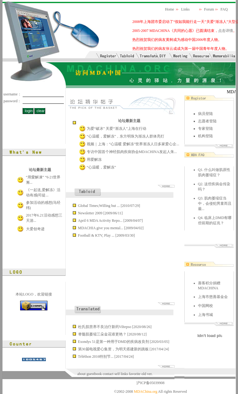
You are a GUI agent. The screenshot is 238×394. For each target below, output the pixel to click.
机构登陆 (205, 136)
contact (108, 374)
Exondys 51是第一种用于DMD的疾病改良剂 (114, 341)
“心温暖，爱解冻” (101, 167)
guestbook (94, 374)
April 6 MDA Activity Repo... (101, 220)
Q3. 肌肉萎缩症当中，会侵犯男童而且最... (214, 203)
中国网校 (205, 306)
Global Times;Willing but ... (99, 206)
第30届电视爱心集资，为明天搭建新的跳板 (114, 349)
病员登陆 (205, 114)
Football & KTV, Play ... (97, 235)
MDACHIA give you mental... (101, 228)
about (81, 374)
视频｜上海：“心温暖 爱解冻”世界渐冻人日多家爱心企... (133, 144)
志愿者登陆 (207, 121)
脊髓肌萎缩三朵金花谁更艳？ (102, 334)
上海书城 (205, 315)
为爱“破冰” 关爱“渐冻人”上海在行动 (116, 128)
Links (185, 9)
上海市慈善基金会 (213, 297)
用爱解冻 (94, 159)
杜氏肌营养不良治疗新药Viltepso (105, 327)
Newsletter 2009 (91, 213)
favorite (134, 374)
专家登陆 (205, 128)
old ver (146, 374)
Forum (209, 9)
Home (169, 9)
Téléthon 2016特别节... (96, 356)
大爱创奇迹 (35, 229)
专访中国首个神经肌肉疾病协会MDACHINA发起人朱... (132, 152)
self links (121, 374)
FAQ (224, 9)
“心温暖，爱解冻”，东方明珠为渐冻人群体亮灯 (126, 136)
